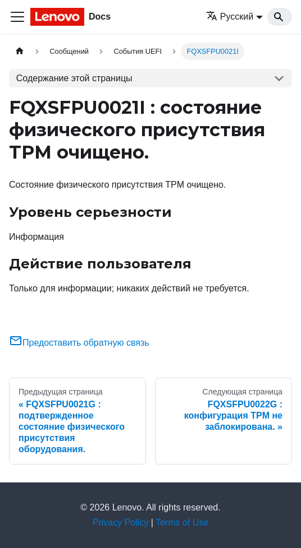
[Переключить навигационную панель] (17, 16)
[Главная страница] (19, 51)
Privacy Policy (121, 522)
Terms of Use (182, 522)
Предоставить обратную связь (79, 342)
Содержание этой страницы (74, 78)
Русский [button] (229, 16)
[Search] (279, 17)
